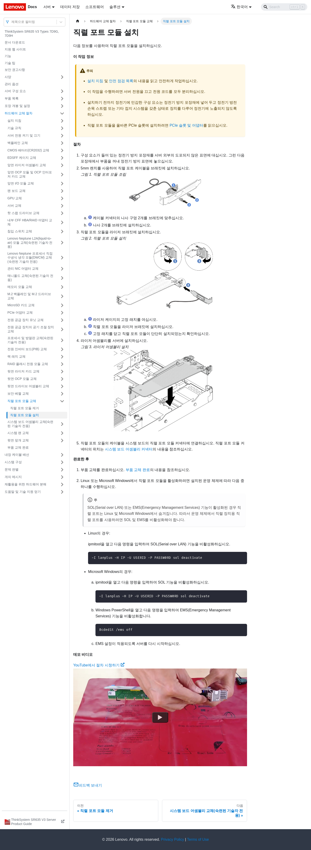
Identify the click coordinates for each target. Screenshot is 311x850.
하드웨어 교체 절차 (18, 113)
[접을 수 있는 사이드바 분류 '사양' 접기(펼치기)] (62, 77)
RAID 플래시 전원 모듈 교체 (27, 364)
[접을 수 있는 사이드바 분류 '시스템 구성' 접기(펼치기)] (62, 462)
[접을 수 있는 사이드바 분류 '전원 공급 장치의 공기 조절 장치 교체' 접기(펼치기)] (62, 329)
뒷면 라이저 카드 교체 (23, 371)
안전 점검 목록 (121, 81)
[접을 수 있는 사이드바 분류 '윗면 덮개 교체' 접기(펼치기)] (62, 440)
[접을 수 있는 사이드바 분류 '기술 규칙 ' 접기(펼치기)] (62, 128)
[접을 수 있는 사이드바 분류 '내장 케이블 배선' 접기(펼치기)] (62, 455)
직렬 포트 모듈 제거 (24, 408)
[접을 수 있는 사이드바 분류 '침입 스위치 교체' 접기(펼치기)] (62, 231)
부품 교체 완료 (18, 447)
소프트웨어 (94, 7)
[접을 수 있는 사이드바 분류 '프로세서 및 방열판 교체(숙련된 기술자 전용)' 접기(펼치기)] (62, 340)
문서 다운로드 (15, 42)
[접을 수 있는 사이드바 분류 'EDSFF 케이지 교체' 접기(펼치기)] (62, 158)
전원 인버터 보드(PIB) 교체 (27, 349)
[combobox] (11, 22)
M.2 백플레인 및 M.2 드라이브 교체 (29, 296)
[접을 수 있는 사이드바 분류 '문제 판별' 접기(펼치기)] (62, 469)
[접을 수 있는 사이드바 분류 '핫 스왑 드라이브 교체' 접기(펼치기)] (62, 213)
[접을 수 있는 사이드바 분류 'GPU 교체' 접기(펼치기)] (62, 198)
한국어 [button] (239, 7)
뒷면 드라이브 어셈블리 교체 (28, 386)
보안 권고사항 (15, 70)
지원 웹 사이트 (15, 49)
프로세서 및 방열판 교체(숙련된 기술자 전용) (30, 340)
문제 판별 (12, 469)
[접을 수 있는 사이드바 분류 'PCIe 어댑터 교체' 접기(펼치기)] (62, 312)
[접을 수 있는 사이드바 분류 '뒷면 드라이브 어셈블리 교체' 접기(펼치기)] (62, 386)
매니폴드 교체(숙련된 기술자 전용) (30, 278)
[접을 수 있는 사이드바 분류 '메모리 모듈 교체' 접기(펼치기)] (62, 287)
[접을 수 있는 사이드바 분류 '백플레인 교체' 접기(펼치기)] (62, 143)
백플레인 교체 (17, 143)
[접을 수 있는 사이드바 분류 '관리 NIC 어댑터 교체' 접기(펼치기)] (62, 268)
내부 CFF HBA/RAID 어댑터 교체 (29, 222)
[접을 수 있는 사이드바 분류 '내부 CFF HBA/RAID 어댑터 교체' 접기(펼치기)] (62, 222)
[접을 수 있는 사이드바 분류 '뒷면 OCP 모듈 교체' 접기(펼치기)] (62, 379)
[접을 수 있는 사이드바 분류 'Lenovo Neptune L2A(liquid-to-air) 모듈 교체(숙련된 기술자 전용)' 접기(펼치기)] (62, 242)
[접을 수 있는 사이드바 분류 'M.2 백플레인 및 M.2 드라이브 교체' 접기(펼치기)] (62, 296)
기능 (8, 56)
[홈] (77, 21)
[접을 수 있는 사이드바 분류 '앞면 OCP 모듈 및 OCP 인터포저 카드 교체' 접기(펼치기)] (62, 174)
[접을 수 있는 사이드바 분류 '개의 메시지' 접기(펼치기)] (62, 477)
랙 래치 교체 (16, 356)
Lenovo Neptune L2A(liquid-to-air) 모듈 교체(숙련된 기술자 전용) (29, 242)
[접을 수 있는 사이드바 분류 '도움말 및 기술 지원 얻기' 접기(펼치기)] (62, 492)
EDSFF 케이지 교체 (21, 157)
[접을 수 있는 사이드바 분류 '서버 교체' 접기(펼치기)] (62, 205)
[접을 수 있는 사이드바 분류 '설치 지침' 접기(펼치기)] (62, 121)
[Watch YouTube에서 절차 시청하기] (160, 717)
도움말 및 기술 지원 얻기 (23, 492)
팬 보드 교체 (16, 191)
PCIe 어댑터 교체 (20, 312)
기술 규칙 (14, 128)
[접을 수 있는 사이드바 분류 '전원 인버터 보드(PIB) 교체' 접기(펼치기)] (62, 349)
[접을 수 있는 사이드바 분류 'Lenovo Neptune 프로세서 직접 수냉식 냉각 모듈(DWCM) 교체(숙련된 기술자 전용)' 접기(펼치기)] (62, 257)
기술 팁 (10, 63)
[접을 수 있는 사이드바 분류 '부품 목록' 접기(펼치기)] (62, 98)
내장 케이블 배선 (17, 454)
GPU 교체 (14, 198)
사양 (8, 77)
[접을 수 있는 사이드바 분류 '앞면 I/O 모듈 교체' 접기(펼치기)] (62, 183)
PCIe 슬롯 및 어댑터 (186, 125)
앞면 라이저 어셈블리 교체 (26, 165)
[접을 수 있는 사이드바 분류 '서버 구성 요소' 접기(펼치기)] (62, 91)
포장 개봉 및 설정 (17, 106)
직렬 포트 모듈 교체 (21, 401)
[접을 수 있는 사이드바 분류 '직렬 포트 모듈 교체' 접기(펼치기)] (62, 401)
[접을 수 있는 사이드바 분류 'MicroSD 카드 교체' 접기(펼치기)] (62, 305)
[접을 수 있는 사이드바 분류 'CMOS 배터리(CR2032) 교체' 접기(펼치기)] (62, 150)
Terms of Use (198, 839)
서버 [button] (47, 7)
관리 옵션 (12, 84)
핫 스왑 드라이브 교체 (23, 213)
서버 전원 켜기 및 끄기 (23, 135)
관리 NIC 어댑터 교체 (22, 268)
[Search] (284, 7)
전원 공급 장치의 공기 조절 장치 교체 (30, 329)
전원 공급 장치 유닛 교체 (25, 320)
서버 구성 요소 (15, 91)
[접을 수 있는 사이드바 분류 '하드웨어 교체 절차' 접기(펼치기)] (62, 113)
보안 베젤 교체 (18, 393)
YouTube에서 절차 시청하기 (98, 665)
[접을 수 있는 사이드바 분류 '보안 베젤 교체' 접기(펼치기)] (62, 393)
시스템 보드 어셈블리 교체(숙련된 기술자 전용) (30, 424)
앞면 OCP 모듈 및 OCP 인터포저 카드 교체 (29, 174)
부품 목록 (12, 98)
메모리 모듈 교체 (19, 287)
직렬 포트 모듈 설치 (24, 415)
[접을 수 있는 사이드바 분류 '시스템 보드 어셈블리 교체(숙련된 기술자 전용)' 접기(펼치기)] (62, 424)
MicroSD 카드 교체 (21, 305)
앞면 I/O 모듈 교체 (20, 183)
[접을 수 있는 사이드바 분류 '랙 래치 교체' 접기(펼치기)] (62, 356)
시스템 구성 (13, 462)
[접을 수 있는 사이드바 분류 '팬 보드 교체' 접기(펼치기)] (62, 191)
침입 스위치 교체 (19, 231)
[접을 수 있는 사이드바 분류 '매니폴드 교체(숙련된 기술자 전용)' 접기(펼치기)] (62, 277)
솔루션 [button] (115, 7)
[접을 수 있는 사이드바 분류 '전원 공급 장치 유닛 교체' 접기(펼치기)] (62, 320)
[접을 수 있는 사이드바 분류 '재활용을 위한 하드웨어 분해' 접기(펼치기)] (62, 484)
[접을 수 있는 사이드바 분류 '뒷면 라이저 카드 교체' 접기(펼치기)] (62, 371)
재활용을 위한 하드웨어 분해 (25, 484)
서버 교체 (14, 205)
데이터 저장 (70, 7)
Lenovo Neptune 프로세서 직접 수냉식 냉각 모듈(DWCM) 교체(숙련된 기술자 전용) (30, 257)
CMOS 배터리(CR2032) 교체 (28, 150)
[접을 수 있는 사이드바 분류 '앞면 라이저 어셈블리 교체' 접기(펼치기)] (62, 165)
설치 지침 (14, 120)
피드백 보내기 (87, 785)
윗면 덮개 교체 (18, 440)
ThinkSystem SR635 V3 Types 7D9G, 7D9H (32, 34)
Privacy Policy (172, 839)
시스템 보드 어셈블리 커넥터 (128, 449)
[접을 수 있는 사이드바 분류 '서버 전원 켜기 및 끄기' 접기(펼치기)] (62, 135)
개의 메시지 (13, 477)
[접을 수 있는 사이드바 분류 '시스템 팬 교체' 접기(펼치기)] (62, 433)
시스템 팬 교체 (18, 433)
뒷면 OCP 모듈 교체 (22, 379)
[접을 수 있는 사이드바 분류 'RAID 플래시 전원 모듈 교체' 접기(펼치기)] (62, 364)
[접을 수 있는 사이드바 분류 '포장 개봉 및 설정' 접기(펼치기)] (62, 106)
